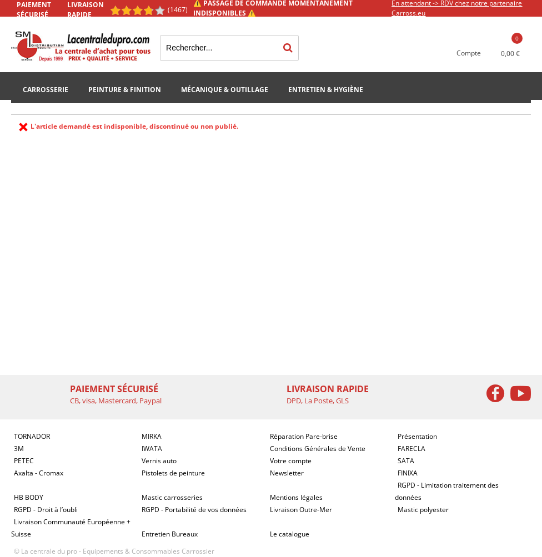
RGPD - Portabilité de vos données (194, 509)
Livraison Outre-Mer (301, 509)
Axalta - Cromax (38, 473)
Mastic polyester (423, 509)
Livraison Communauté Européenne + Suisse (71, 528)
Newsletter (287, 473)
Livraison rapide (85, 9)
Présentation (417, 436)
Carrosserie (45, 89)
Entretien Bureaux (170, 534)
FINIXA (408, 473)
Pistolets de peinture (173, 473)
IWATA (152, 448)
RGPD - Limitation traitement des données (447, 491)
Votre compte (291, 460)
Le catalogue (289, 534)
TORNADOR (32, 436)
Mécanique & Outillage (224, 89)
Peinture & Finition (124, 89)
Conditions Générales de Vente (317, 448)
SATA (406, 460)
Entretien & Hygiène (325, 89)
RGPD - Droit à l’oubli (46, 509)
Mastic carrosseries (172, 497)
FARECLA (411, 448)
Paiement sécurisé (34, 9)
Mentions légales (296, 497)
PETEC (24, 460)
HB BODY (28, 497)
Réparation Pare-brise (304, 436)
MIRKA (152, 436)
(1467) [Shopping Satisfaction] (178, 9)
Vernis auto (159, 460)
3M (19, 448)
